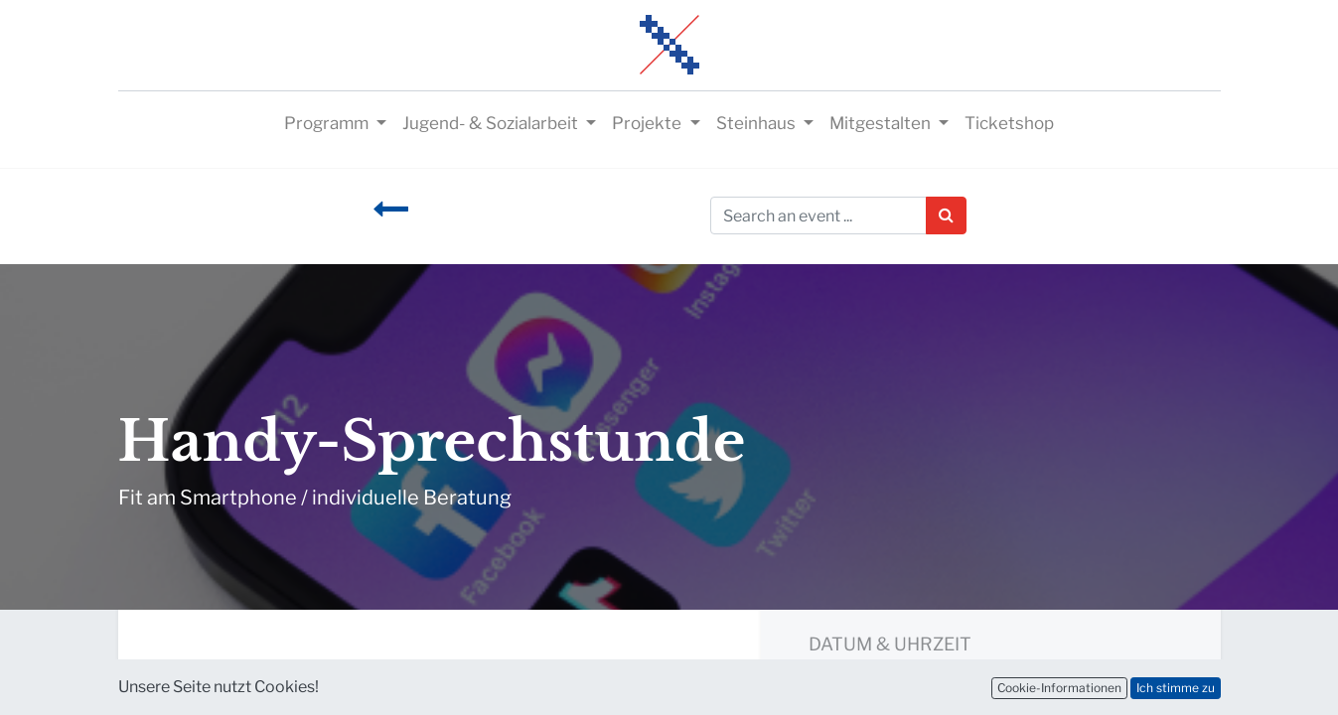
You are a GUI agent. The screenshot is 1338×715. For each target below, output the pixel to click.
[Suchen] (946, 215)
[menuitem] (1009, 124)
